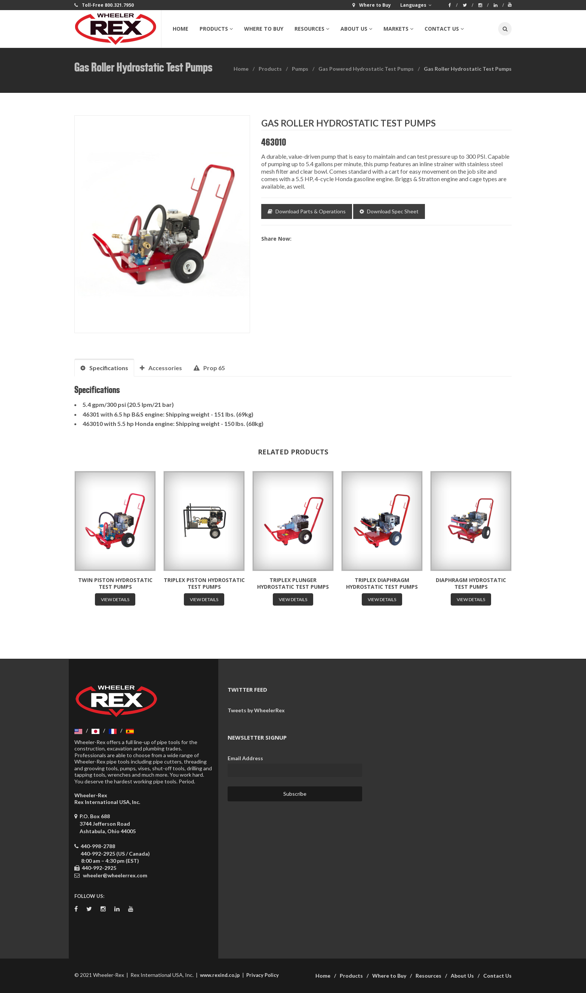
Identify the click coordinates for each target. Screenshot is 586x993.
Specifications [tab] (104, 367)
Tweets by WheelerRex (256, 710)
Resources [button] (311, 28)
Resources (428, 975)
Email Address (245, 758)
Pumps (300, 69)
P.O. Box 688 (105, 823)
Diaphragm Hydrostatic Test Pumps (471, 583)
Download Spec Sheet (389, 211)
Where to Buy (263, 28)
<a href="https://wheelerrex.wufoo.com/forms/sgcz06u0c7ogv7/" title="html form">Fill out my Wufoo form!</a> (442, 778)
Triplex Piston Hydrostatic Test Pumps (204, 583)
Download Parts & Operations (307, 211)
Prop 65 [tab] (209, 367)
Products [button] (216, 28)
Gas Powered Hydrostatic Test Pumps (366, 69)
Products (270, 69)
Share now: (276, 238)
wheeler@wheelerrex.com (115, 875)
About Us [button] (356, 28)
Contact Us (497, 975)
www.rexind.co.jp (220, 975)
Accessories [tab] (161, 367)
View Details (115, 599)
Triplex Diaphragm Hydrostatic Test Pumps (382, 583)
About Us (462, 975)
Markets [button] (398, 28)
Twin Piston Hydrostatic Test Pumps (115, 583)
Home (180, 28)
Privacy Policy (262, 975)
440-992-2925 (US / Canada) (115, 853)
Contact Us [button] (444, 28)
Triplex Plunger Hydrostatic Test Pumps (293, 583)
